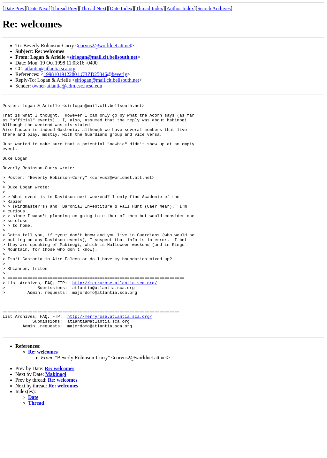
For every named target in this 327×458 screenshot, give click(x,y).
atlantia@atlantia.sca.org (50, 68)
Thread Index (149, 8)
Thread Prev (64, 8)
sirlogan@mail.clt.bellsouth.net (104, 57)
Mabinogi (55, 421)
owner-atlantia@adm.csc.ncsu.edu (67, 85)
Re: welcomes (43, 398)
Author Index (180, 8)
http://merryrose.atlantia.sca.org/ (114, 320)
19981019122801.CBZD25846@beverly (85, 74)
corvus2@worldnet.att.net (104, 45)
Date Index (121, 8)
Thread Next (93, 8)
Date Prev (14, 8)
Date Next (38, 8)
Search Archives (214, 8)
